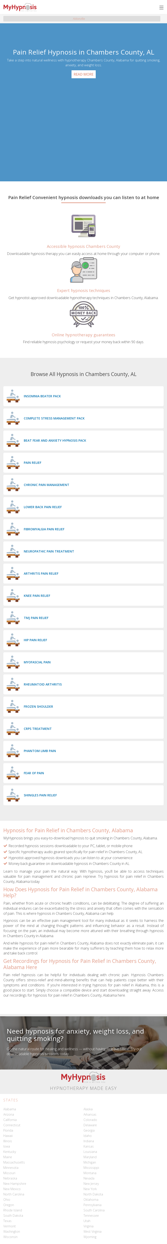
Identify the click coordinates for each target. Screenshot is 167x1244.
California (10, 1120)
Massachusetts (14, 1162)
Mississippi (91, 1168)
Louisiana (90, 1152)
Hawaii (8, 1136)
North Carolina (13, 1194)
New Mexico (12, 1189)
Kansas (89, 1146)
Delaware (90, 1125)
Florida (8, 1130)
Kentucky (9, 1152)
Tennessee (91, 1215)
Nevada (89, 1178)
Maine (7, 1157)
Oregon (8, 1205)
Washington (11, 1231)
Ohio (6, 1199)
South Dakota (13, 1215)
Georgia (89, 1130)
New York (90, 1189)
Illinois (7, 1141)
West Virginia (92, 1231)
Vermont (9, 1226)
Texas (7, 1221)
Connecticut (11, 1125)
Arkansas (90, 1114)
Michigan (90, 1162)
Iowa (6, 1146)
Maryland (90, 1157)
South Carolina (94, 1210)
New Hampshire (14, 1183)
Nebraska (10, 1178)
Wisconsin (10, 1237)
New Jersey (91, 1183)
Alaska (88, 1109)
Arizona (8, 1114)
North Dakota (93, 1194)
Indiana (89, 1141)
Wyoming (90, 1237)
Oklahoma (91, 1199)
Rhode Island (12, 1210)
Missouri (9, 1173)
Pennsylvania (92, 1205)
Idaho (88, 1136)
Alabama (9, 1109)
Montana (90, 1173)
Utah (87, 1221)
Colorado (90, 1120)
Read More (83, 74)
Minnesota (10, 1168)
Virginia (88, 1226)
